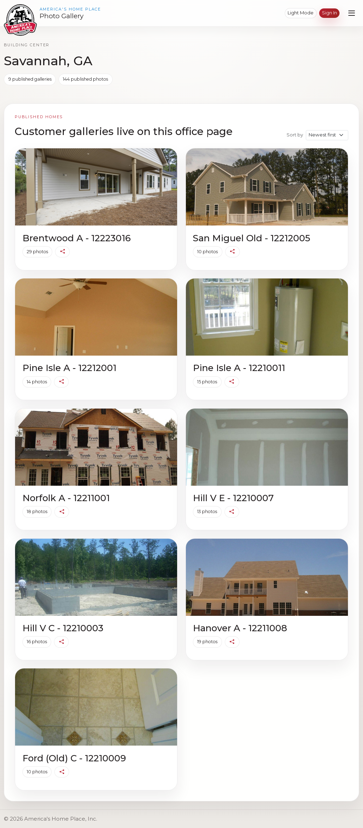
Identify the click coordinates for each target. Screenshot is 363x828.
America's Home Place (70, 9)
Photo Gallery (61, 16)
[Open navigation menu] (351, 13)
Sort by (295, 134)
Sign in (329, 12)
